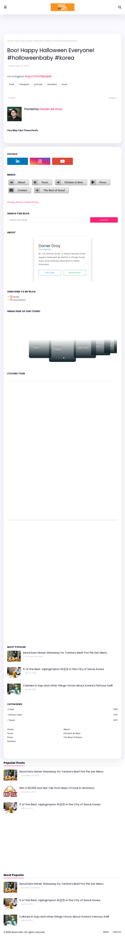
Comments (17, 299)
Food (17, 41)
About (21, 182)
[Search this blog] (48, 220)
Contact (22, 190)
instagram (24, 84)
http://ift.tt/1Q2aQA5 (38, 76)
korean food (63, 714)
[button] (56, 357)
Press (102, 182)
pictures (38, 84)
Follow (49, 273)
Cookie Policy (31, 202)
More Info (75, 273)
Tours (44, 182)
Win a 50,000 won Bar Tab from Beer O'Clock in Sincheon (56, 788)
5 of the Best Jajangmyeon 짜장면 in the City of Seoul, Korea (63, 669)
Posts (14, 296)
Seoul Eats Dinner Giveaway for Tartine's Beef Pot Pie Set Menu (65, 652)
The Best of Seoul (54, 190)
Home (10, 41)
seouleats (52, 84)
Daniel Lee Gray (50, 109)
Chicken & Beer (73, 182)
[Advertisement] (18, 582)
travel (64, 84)
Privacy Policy (15, 202)
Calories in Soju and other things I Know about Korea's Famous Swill (68, 685)
